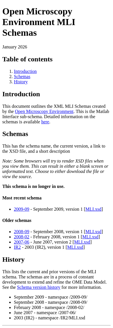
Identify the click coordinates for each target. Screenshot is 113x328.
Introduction (25, 71)
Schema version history (38, 287)
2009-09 (21, 209)
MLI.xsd (94, 209)
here (45, 121)
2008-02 (21, 236)
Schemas (22, 76)
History (21, 81)
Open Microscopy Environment (44, 111)
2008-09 (21, 231)
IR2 (17, 247)
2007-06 (21, 242)
